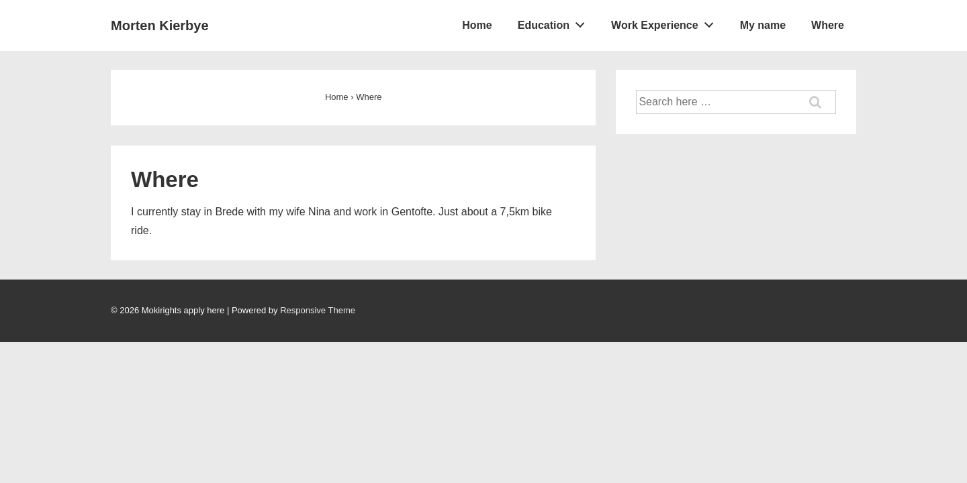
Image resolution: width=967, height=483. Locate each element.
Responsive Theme (317, 310)
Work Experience (666, 22)
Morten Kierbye (160, 25)
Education (555, 22)
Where (827, 25)
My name (763, 25)
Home (477, 25)
